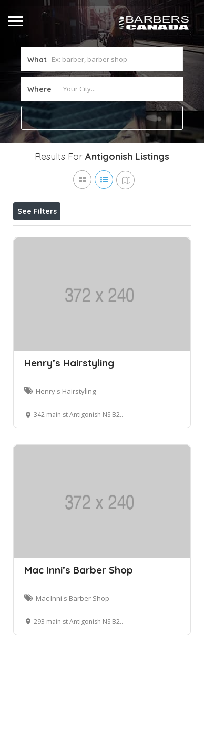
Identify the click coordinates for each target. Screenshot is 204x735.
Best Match (142, 234)
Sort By (34, 258)
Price (33, 234)
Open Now (83, 234)
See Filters (37, 211)
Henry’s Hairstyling (69, 411)
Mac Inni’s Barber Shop (78, 618)
